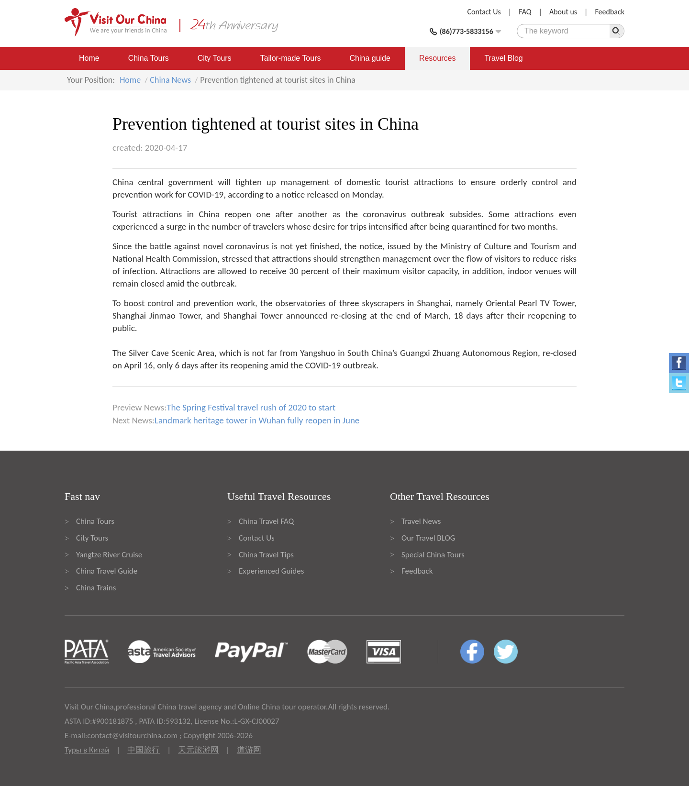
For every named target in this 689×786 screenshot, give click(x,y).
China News (170, 80)
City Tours (215, 58)
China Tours (148, 58)
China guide (370, 58)
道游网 (249, 750)
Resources (437, 58)
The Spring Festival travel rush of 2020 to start (251, 407)
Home (89, 58)
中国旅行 (143, 750)
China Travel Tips (266, 555)
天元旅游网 (198, 750)
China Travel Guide (106, 571)
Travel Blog (503, 58)
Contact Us (484, 11)
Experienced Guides (271, 571)
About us (563, 11)
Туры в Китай (87, 750)
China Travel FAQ (266, 521)
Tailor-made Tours (290, 58)
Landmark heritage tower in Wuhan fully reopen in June (257, 420)
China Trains (96, 588)
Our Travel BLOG (428, 538)
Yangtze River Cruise (109, 555)
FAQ (525, 11)
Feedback (609, 11)
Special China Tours (433, 555)
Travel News (421, 521)
